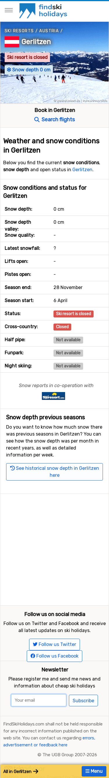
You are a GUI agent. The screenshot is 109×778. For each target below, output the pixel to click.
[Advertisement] (54, 548)
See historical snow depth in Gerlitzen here (54, 471)
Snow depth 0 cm (29, 70)
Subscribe (83, 700)
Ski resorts (19, 30)
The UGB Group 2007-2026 (69, 754)
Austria (49, 30)
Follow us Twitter (54, 644)
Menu (94, 771)
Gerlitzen (36, 42)
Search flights (54, 119)
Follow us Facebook (54, 656)
